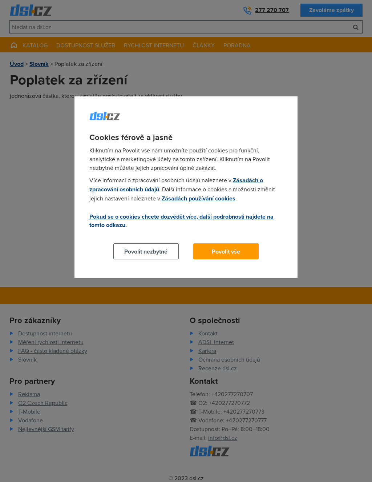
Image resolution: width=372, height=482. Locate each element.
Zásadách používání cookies (198, 198)
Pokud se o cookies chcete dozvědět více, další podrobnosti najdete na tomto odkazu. (181, 220)
